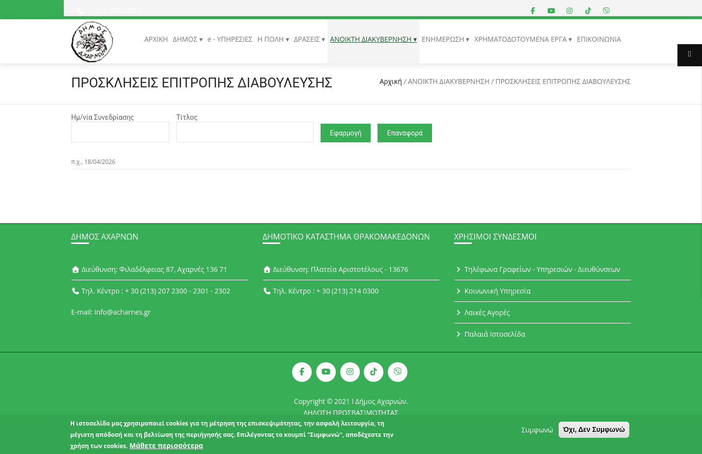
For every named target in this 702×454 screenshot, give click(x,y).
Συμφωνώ (537, 430)
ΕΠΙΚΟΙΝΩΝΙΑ (599, 39)
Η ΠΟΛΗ (271, 39)
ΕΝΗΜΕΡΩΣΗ (444, 39)
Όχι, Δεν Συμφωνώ (594, 430)
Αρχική (390, 81)
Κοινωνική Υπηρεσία (492, 290)
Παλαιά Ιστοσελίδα (489, 334)
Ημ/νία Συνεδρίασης (102, 117)
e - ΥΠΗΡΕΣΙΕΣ (230, 39)
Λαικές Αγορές (482, 312)
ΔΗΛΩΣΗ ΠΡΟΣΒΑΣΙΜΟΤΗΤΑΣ (351, 412)
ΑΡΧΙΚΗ (156, 39)
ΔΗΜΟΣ (186, 39)
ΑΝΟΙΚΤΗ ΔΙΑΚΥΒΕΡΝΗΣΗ (371, 39)
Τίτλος (186, 117)
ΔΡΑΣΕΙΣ (308, 39)
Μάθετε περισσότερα (166, 446)
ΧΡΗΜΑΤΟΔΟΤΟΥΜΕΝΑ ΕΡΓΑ (521, 39)
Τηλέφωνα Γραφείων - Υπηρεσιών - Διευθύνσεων (537, 269)
